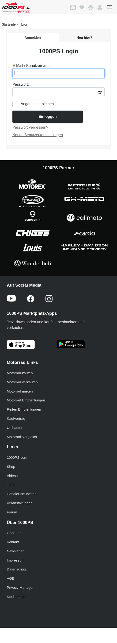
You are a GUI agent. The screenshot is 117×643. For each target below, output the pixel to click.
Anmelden (32, 37)
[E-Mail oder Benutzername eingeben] (58, 73)
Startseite (9, 24)
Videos (12, 476)
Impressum (15, 560)
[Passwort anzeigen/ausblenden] (100, 92)
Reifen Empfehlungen (24, 409)
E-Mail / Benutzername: (32, 66)
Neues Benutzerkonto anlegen (37, 135)
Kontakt (13, 542)
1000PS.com (17, 457)
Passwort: (20, 84)
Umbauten (15, 428)
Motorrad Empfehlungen (26, 400)
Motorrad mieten (20, 391)
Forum (12, 512)
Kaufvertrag (16, 418)
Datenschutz (16, 569)
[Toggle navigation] (109, 6)
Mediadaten (16, 597)
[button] (99, 7)
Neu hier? (84, 37)
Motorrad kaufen (20, 373)
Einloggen (47, 117)
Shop (11, 467)
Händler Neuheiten (22, 494)
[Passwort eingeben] (58, 92)
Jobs (10, 485)
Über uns (14, 533)
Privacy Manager (20, 587)
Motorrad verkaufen (22, 382)
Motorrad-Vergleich (22, 437)
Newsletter (15, 551)
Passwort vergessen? (30, 127)
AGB (10, 578)
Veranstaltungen (20, 503)
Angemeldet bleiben (37, 104)
